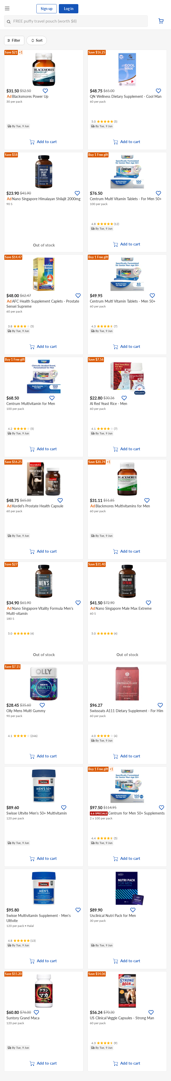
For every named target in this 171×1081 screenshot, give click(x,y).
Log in (68, 8)
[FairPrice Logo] (23, 9)
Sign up (46, 8)
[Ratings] (104, 122)
